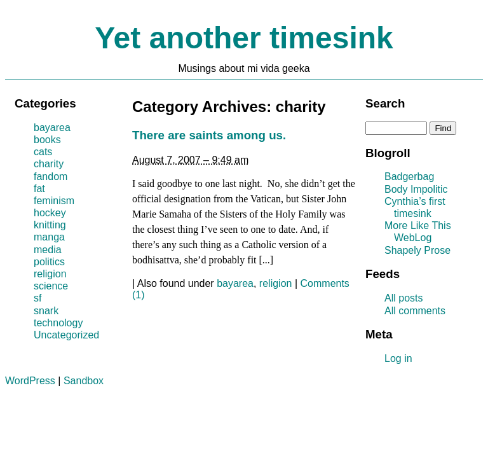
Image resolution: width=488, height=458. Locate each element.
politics (49, 261)
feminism (54, 200)
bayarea (235, 283)
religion (275, 283)
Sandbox (84, 380)
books (47, 139)
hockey (50, 212)
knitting (50, 224)
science (51, 286)
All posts (403, 298)
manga (49, 237)
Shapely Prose (417, 250)
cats (43, 151)
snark (46, 310)
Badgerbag (409, 176)
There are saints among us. (209, 135)
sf (37, 298)
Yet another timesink (244, 38)
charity (49, 163)
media (48, 249)
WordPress (30, 380)
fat (39, 188)
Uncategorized (66, 335)
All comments (414, 310)
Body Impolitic (416, 189)
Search (385, 103)
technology (58, 322)
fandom (50, 176)
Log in (398, 358)
